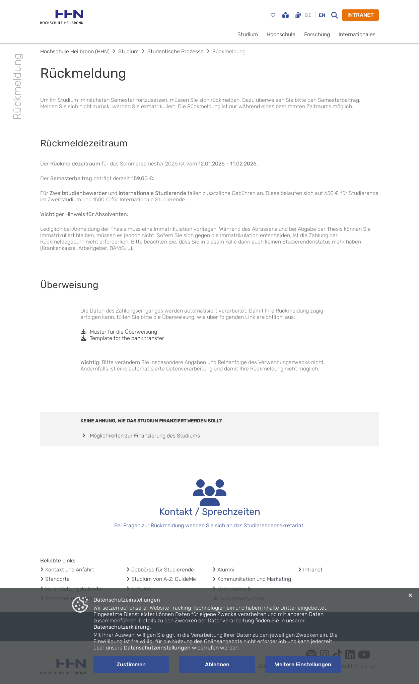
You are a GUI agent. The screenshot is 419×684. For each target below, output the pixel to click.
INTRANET (360, 15)
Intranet (313, 569)
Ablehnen (217, 664)
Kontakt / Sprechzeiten (209, 511)
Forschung (317, 34)
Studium (247, 34)
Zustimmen (131, 664)
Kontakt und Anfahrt (69, 569)
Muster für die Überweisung (118, 332)
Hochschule (281, 34)
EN (322, 15)
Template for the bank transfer (122, 338)
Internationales (357, 34)
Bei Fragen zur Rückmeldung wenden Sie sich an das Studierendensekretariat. (209, 525)
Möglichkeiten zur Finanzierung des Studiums (140, 435)
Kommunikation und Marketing (254, 579)
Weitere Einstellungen (303, 664)
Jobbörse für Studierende (162, 569)
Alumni (225, 569)
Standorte (57, 579)
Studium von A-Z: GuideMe (163, 579)
